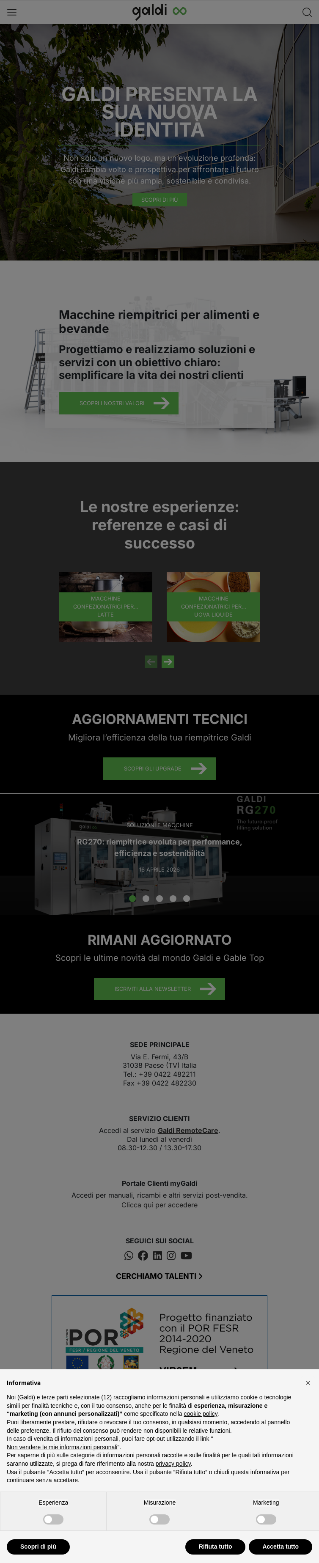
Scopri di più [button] (38, 1546)
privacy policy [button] (173, 1463)
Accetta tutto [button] (280, 1546)
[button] (308, 1383)
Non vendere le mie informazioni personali (62, 1447)
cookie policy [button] (200, 1413)
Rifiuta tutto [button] (215, 1546)
